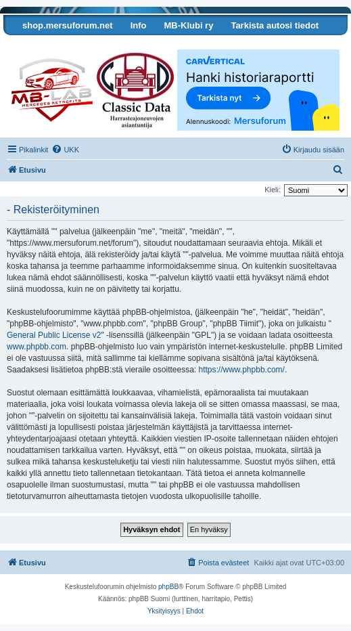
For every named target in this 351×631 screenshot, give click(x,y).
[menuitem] (65, 150)
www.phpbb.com (36, 346)
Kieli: (272, 190)
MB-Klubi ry (188, 25)
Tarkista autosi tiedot (275, 25)
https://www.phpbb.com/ (242, 369)
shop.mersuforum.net (67, 25)
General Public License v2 (54, 335)
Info (139, 25)
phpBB (168, 586)
